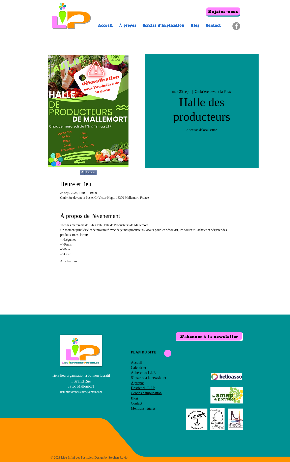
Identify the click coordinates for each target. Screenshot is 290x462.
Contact (136, 403)
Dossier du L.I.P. (143, 388)
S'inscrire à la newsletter (148, 378)
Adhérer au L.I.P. (143, 373)
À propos (137, 383)
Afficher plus (68, 261)
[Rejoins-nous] (223, 12)
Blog (134, 398)
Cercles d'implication (146, 393)
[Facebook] (236, 26)
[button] (209, 336)
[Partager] (88, 172)
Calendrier (138, 368)
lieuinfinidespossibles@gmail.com (81, 391)
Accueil (136, 363)
